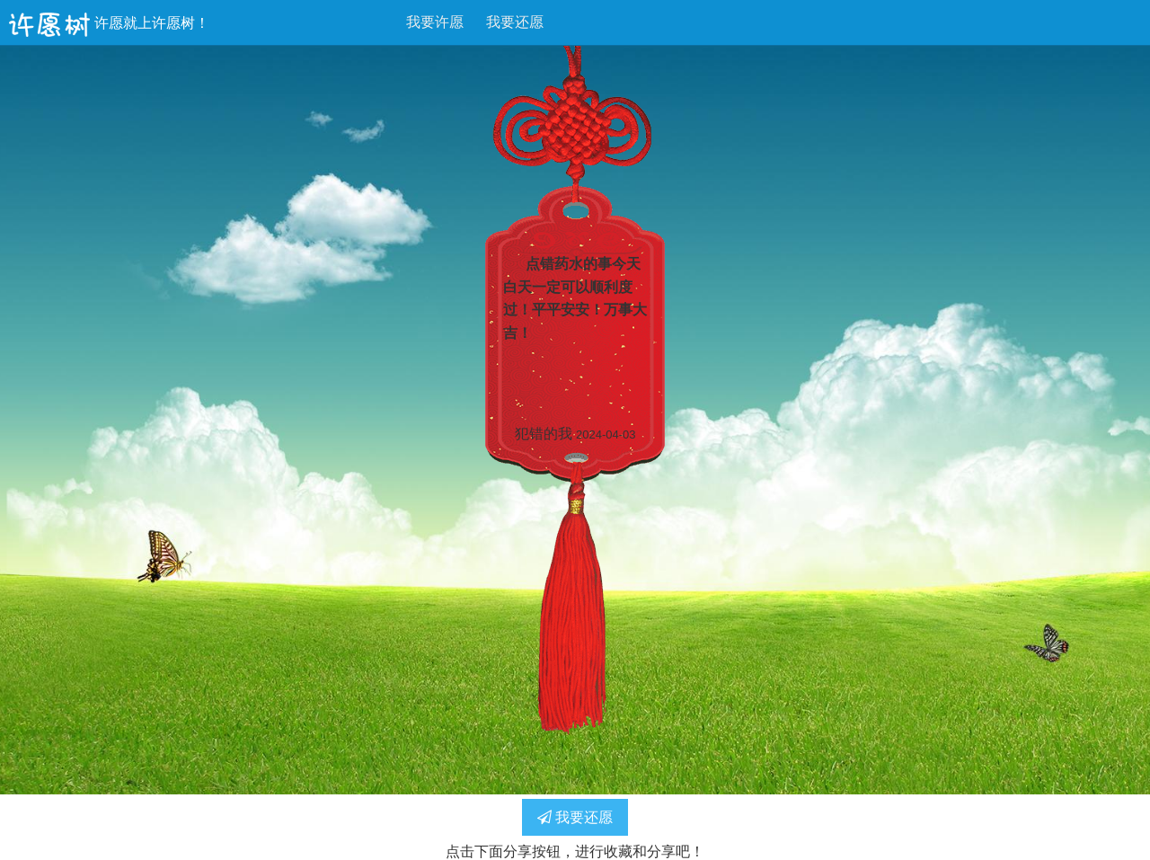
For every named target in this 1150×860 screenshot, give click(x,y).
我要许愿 (435, 22)
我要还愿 (515, 22)
